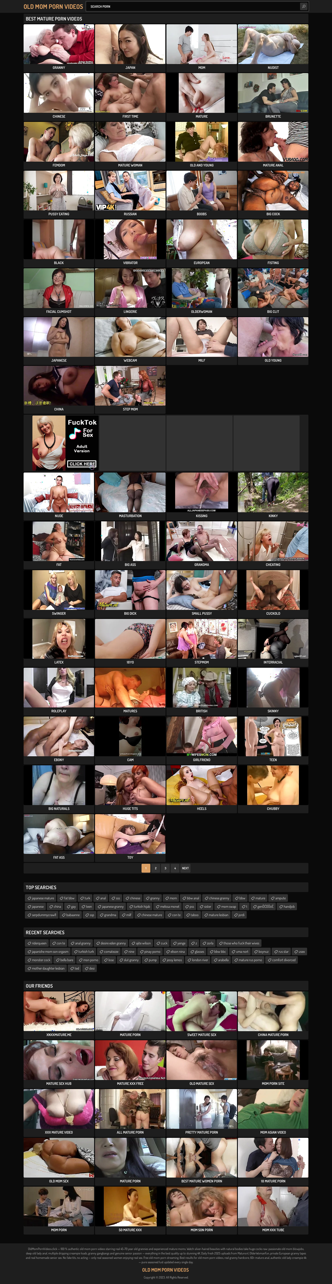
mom (173, 898)
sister (207, 906)
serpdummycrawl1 (44, 915)
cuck (164, 943)
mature (260, 898)
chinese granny (219, 898)
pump (153, 960)
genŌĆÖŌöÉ (265, 906)
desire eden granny (113, 943)
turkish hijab (142, 906)
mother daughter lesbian (48, 968)
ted (77, 968)
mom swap (228, 906)
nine (131, 951)
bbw (242, 898)
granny (155, 898)
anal (103, 898)
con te (176, 915)
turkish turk (86, 951)
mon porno (90, 960)
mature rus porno (250, 960)
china (57, 906)
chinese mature (152, 915)
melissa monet (169, 906)
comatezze (111, 951)
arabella (223, 960)
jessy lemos (174, 960)
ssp (92, 915)
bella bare (66, 960)
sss (118, 898)
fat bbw (69, 898)
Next (185, 868)
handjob (289, 906)
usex (302, 951)
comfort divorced (284, 960)
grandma (110, 915)
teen (89, 906)
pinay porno (152, 951)
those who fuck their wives (241, 943)
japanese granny (113, 906)
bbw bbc (220, 951)
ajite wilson (143, 943)
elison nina (178, 951)
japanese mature (43, 898)
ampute (280, 898)
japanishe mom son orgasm (50, 951)
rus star (284, 951)
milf (128, 915)
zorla (210, 943)
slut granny (131, 960)
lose (111, 960)
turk (87, 898)
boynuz (264, 951)
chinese (135, 898)
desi (92, 968)
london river (200, 960)
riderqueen (39, 943)
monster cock (41, 960)
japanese (38, 906)
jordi (241, 915)
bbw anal (193, 898)
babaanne (73, 915)
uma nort (242, 951)
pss (192, 906)
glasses (199, 951)
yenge (181, 943)
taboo (195, 915)
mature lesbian (218, 915)
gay (73, 906)
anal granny (83, 943)
